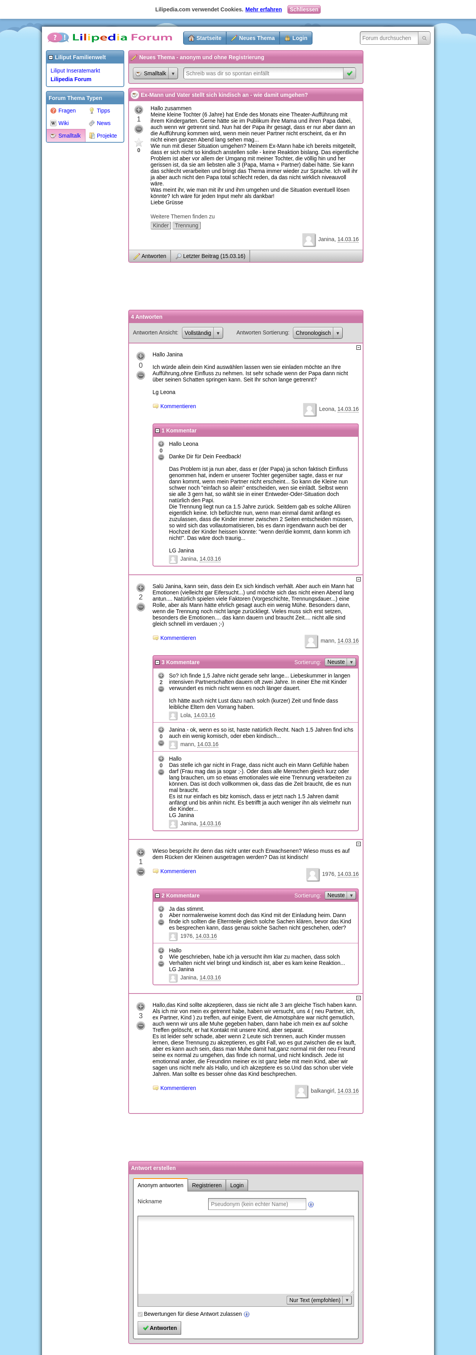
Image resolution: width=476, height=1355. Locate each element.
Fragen (63, 110)
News (100, 123)
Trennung (186, 225)
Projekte (103, 136)
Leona (326, 409)
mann (327, 641)
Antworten (154, 256)
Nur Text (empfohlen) (314, 1300)
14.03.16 (348, 239)
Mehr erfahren (263, 9)
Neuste (336, 662)
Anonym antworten (160, 1185)
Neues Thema (257, 38)
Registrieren (207, 1185)
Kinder (161, 225)
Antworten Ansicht (155, 332)
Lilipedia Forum (71, 79)
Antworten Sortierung (262, 332)
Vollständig (198, 333)
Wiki (59, 123)
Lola (185, 715)
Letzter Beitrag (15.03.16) (214, 256)
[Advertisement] (77, 264)
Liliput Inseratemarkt (75, 70)
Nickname (150, 1201)
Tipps (99, 110)
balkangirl (322, 1091)
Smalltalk (65, 136)
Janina (326, 239)
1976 (328, 874)
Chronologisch (313, 333)
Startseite (209, 38)
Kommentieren (178, 406)
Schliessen (304, 9)
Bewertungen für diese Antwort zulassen (193, 1314)
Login (300, 38)
